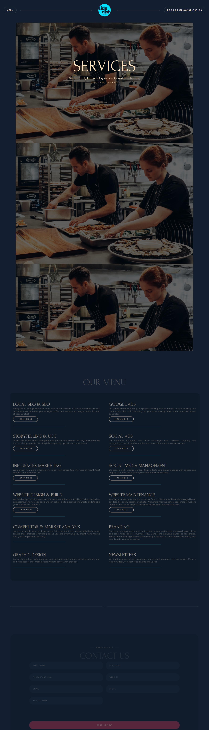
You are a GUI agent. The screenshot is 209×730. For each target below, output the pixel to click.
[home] (104, 10)
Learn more (25, 420)
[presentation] (143, 706)
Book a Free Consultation (184, 10)
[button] (10, 10)
